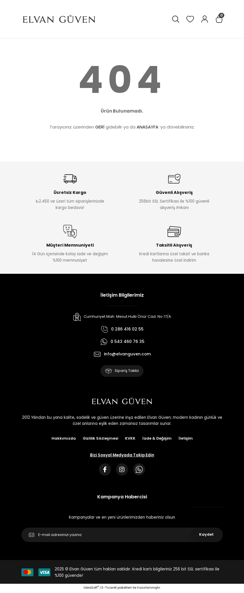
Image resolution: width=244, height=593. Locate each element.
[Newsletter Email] (122, 536)
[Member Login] (204, 19)
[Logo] (59, 19)
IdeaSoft (91, 589)
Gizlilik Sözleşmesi (99, 439)
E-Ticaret (109, 589)
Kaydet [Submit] (206, 536)
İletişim (187, 439)
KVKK (130, 439)
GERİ (99, 127)
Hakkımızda (62, 439)
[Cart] (219, 19)
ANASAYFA (147, 127)
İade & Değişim (157, 439)
